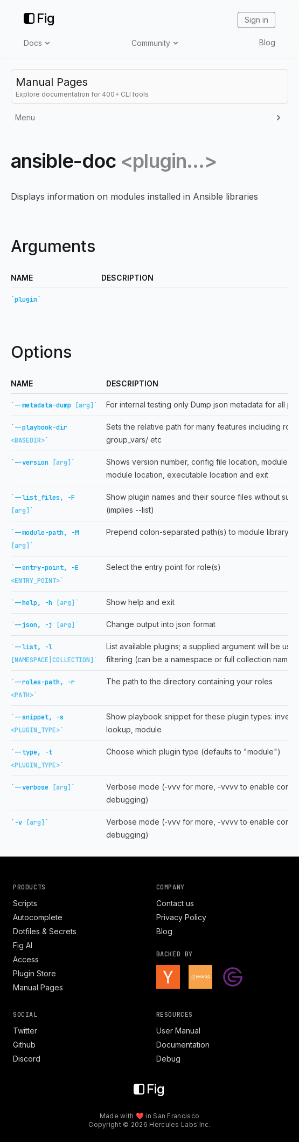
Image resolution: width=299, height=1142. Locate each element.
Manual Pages (38, 987)
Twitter (25, 1030)
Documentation (183, 1044)
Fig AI (22, 945)
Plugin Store (34, 973)
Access (26, 959)
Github (24, 1044)
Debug (168, 1058)
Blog (267, 42)
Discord (26, 1058)
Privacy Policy (181, 917)
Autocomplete (37, 917)
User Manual (178, 1030)
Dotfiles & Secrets (45, 931)
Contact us (175, 903)
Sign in (256, 19)
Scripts (25, 903)
